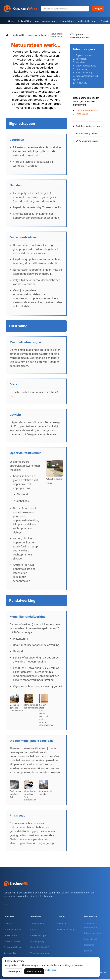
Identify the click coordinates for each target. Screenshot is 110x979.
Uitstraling (81, 69)
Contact (34, 929)
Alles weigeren (14, 971)
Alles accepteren (34, 971)
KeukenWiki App (38, 935)
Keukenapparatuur (12, 929)
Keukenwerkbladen (37, 35)
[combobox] (65, 8)
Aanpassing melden (87, 133)
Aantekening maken (87, 141)
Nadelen (80, 62)
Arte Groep (82, 113)
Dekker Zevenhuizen (87, 110)
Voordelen (81, 58)
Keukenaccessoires (12, 941)
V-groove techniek (24, 161)
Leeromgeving (37, 941)
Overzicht (7, 923)
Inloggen (98, 8)
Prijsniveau (81, 82)
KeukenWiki (18, 35)
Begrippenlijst (9, 953)
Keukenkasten (10, 935)
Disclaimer (89, 944)
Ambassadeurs (37, 923)
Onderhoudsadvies (86, 65)
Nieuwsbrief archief (39, 947)
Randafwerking (84, 72)
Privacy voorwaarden (94, 933)
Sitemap (88, 950)
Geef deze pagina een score (87, 126)
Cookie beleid (90, 939)
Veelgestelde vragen (39, 953)
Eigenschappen (84, 55)
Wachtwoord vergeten (67, 929)
